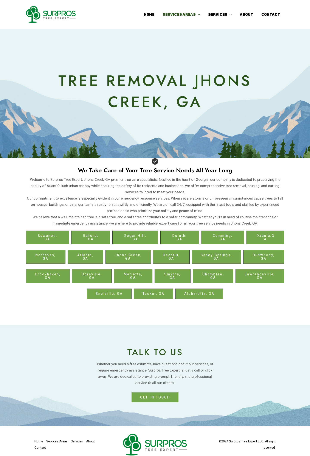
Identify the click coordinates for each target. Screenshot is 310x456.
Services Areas (184, 14)
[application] (201, 14)
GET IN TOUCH (155, 397)
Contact (271, 14)
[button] (47, 237)
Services (222, 14)
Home (153, 14)
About (247, 14)
